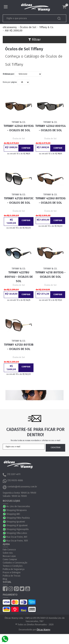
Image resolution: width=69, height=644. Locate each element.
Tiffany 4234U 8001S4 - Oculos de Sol (50, 128)
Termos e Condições (13, 566)
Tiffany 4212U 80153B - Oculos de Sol (18, 347)
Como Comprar (10, 559)
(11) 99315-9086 (13, 481)
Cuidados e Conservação (15, 562)
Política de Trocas (11, 575)
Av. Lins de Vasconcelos (18, 506)
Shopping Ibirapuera (16, 510)
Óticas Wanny (43, 629)
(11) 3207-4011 (11, 475)
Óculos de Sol (28, 27)
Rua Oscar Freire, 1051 (17, 540)
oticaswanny (10, 27)
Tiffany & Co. (46, 27)
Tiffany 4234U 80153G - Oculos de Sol (18, 128)
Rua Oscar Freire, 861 (16, 537)
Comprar (25, 148)
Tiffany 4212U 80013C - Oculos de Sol (18, 200)
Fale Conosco (9, 549)
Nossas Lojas (9, 556)
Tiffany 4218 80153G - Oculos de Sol (50, 274)
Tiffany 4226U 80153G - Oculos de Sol (50, 200)
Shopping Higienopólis (17, 529)
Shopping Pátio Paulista (18, 518)
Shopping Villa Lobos (16, 533)
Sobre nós (8, 553)
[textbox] (28, 18)
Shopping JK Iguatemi (16, 525)
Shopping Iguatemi (15, 521)
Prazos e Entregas (12, 572)
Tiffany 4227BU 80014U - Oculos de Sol (19, 277)
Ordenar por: (8, 74)
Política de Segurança (13, 569)
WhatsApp (4, 506)
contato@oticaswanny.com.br (20, 487)
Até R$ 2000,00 (13, 30)
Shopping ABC (13, 514)
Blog (5, 579)
